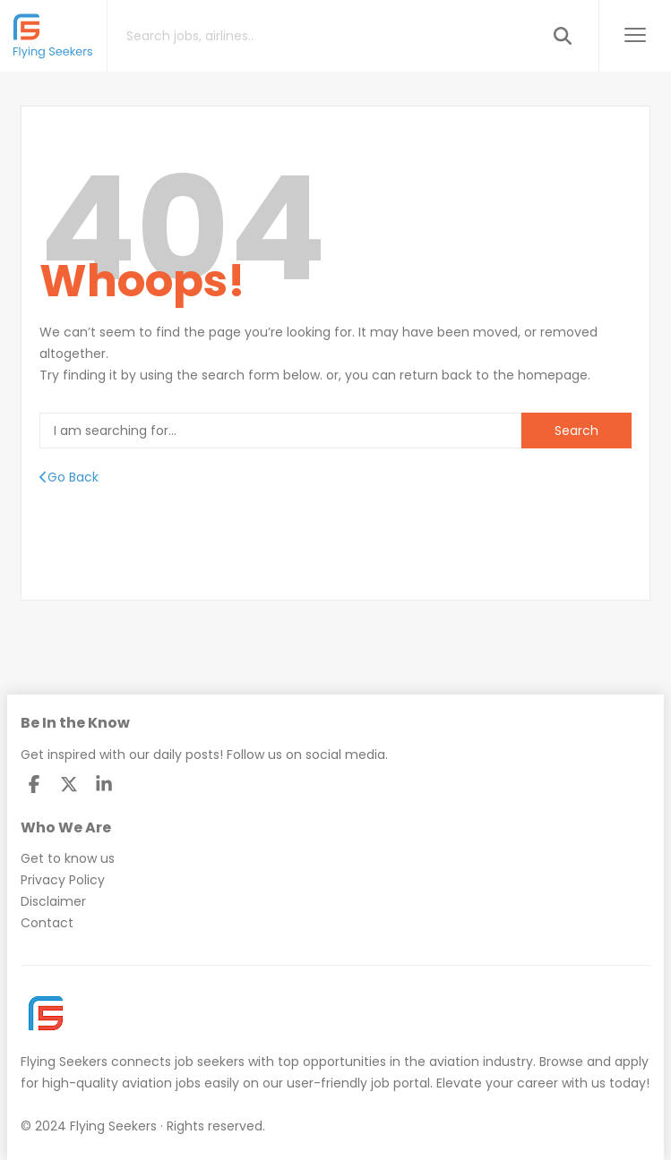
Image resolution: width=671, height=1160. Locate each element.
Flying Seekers (64, 1061)
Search (576, 430)
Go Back (69, 477)
